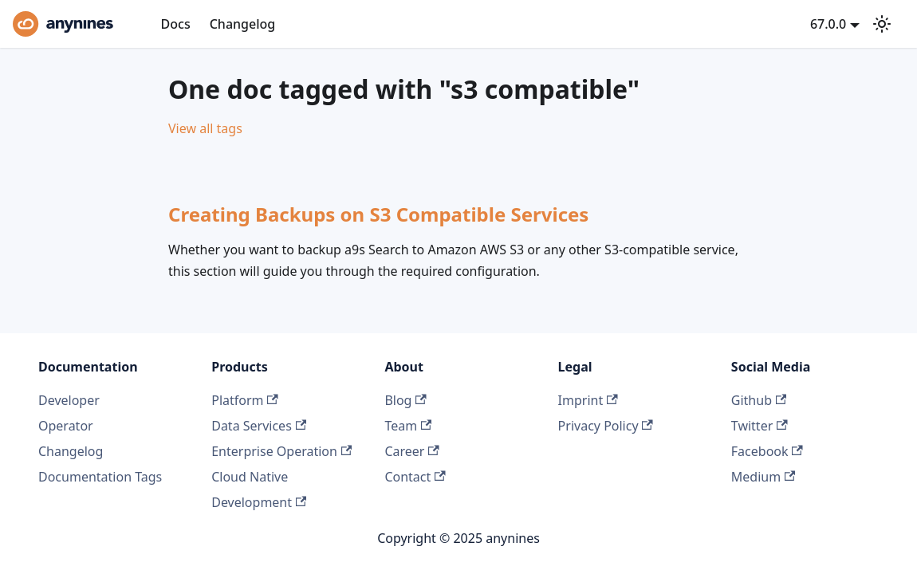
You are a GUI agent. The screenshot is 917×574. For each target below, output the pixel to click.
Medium (763, 477)
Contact (414, 477)
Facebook (767, 451)
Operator (65, 425)
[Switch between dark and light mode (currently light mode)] (882, 24)
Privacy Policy (605, 425)
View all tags (205, 128)
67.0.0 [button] (828, 24)
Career (411, 451)
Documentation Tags (100, 477)
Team (407, 425)
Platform (244, 400)
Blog (405, 400)
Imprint (588, 400)
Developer (69, 400)
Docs (176, 24)
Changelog (243, 24)
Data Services (258, 425)
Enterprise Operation (281, 451)
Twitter (759, 425)
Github (758, 400)
